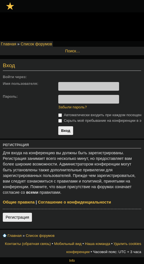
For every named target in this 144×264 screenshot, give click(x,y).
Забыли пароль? (72, 107)
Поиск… (72, 51)
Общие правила (18, 202)
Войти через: (15, 77)
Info (72, 261)
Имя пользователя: (20, 83)
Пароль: (10, 96)
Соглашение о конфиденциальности (74, 202)
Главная (8, 44)
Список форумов (36, 44)
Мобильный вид (68, 244)
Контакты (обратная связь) (28, 244)
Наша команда (97, 244)
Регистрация (17, 217)
